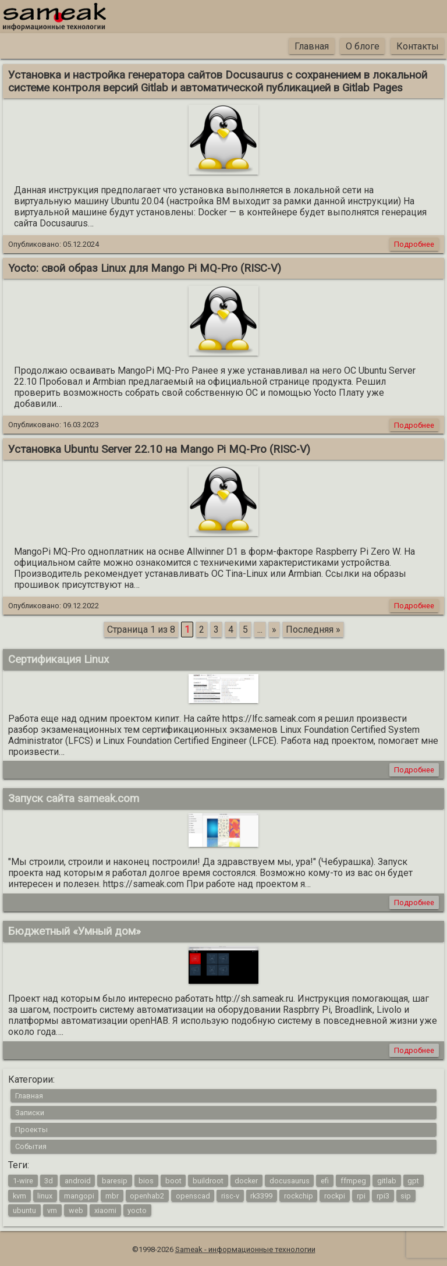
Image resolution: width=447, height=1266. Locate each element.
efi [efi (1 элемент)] (325, 1180)
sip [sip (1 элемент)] (405, 1195)
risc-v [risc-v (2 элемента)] (230, 1195)
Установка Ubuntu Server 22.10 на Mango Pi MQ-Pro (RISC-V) (159, 449)
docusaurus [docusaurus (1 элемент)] (289, 1180)
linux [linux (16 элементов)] (44, 1195)
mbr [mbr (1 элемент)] (112, 1195)
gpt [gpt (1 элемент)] (413, 1180)
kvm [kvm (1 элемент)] (19, 1195)
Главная (312, 46)
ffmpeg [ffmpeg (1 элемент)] (353, 1180)
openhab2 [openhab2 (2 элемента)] (147, 1195)
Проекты (31, 1129)
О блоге (362, 46)
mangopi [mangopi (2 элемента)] (79, 1195)
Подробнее (414, 244)
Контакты (417, 46)
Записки (29, 1112)
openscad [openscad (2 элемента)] (193, 1195)
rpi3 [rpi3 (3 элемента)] (383, 1195)
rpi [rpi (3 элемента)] (361, 1195)
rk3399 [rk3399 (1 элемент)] (261, 1195)
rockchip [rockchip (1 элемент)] (298, 1195)
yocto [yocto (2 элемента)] (137, 1210)
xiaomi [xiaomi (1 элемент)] (105, 1210)
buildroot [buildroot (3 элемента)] (208, 1180)
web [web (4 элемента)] (76, 1210)
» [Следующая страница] (274, 629)
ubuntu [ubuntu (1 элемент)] (24, 1210)
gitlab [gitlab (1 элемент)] (386, 1180)
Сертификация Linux (58, 659)
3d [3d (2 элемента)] (48, 1180)
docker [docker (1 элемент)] (246, 1180)
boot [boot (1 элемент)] (173, 1180)
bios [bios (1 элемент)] (146, 1180)
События (31, 1146)
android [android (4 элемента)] (78, 1180)
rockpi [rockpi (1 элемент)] (334, 1195)
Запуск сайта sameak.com (73, 798)
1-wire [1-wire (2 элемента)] (23, 1180)
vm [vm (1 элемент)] (52, 1210)
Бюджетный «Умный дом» (74, 931)
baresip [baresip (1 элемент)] (114, 1180)
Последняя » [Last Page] (313, 629)
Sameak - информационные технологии (245, 1249)
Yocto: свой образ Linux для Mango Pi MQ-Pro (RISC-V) (144, 268)
